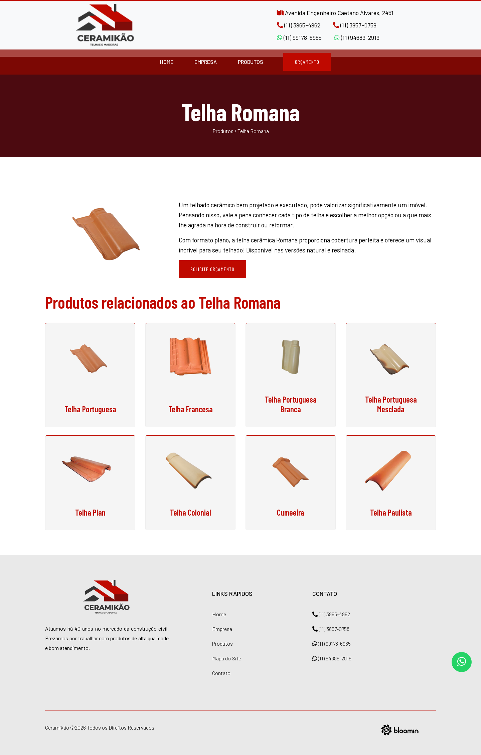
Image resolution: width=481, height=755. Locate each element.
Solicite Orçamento (212, 269)
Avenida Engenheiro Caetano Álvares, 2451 (335, 12)
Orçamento (307, 62)
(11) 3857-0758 (354, 25)
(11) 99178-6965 (299, 37)
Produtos (250, 62)
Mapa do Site (226, 658)
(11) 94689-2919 (356, 37)
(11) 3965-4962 (298, 25)
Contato (221, 673)
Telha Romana (253, 131)
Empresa (205, 62)
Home (166, 62)
